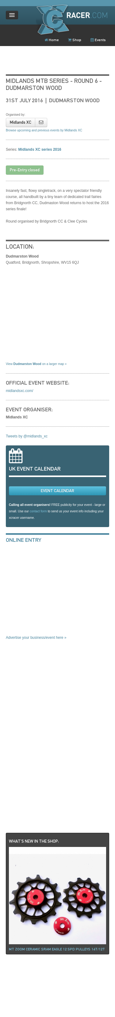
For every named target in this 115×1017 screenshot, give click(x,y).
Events (98, 40)
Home (51, 40)
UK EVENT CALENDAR (35, 468)
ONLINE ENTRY (23, 540)
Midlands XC (20, 122)
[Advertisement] (52, 594)
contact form (38, 511)
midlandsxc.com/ (19, 391)
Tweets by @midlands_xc (27, 436)
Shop (74, 40)
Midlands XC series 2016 (39, 149)
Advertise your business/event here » (36, 637)
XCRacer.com (74, 19)
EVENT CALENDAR (57, 490)
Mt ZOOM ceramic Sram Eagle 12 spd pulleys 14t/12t (57, 949)
